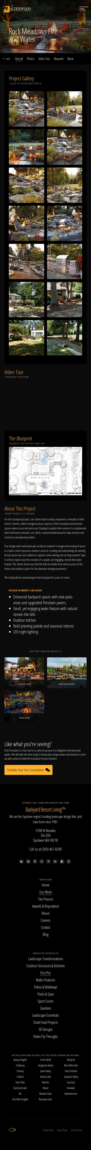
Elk (20, 1094)
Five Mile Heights (20, 1099)
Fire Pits (45, 972)
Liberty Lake (45, 1077)
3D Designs (45, 1029)
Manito (45, 1082)
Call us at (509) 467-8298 (45, 849)
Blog (45, 934)
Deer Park (20, 1082)
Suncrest (71, 1082)
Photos (30, 59)
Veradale (71, 1088)
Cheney (20, 1071)
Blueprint (58, 59)
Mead (45, 1088)
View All (19, 59)
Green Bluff (45, 1060)
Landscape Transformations (45, 958)
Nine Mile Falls (71, 1065)
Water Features (45, 979)
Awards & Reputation (45, 906)
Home (45, 884)
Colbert (20, 1077)
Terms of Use (48, 1130)
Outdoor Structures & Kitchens (45, 965)
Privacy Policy (62, 1130)
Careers (45, 920)
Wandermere (71, 1094)
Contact (45, 927)
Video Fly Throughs (45, 1036)
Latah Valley (45, 1071)
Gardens (45, 1008)
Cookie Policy (76, 1130)
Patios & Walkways (45, 986)
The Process (45, 899)
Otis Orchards (71, 1071)
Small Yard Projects (45, 1022)
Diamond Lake (20, 1088)
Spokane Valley (71, 1077)
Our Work (45, 892)
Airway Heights (20, 1060)
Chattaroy (20, 1065)
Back (6, 58)
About (70, 59)
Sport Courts (45, 1001)
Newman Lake (45, 1099)
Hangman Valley (45, 1065)
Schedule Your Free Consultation (28, 770)
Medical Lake (45, 1094)
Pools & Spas (45, 994)
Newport (71, 1060)
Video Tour (44, 59)
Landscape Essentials (45, 1015)
